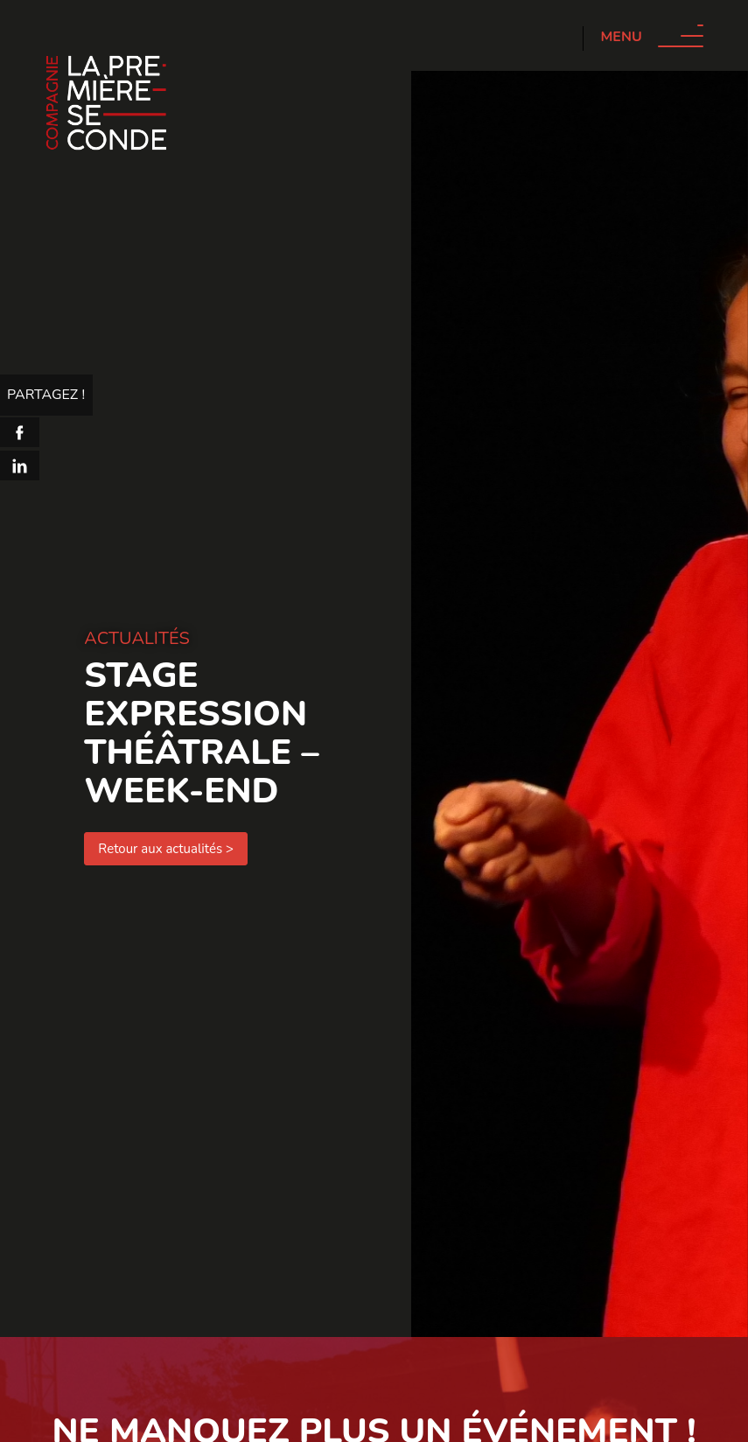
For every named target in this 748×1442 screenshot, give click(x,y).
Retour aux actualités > (166, 849)
